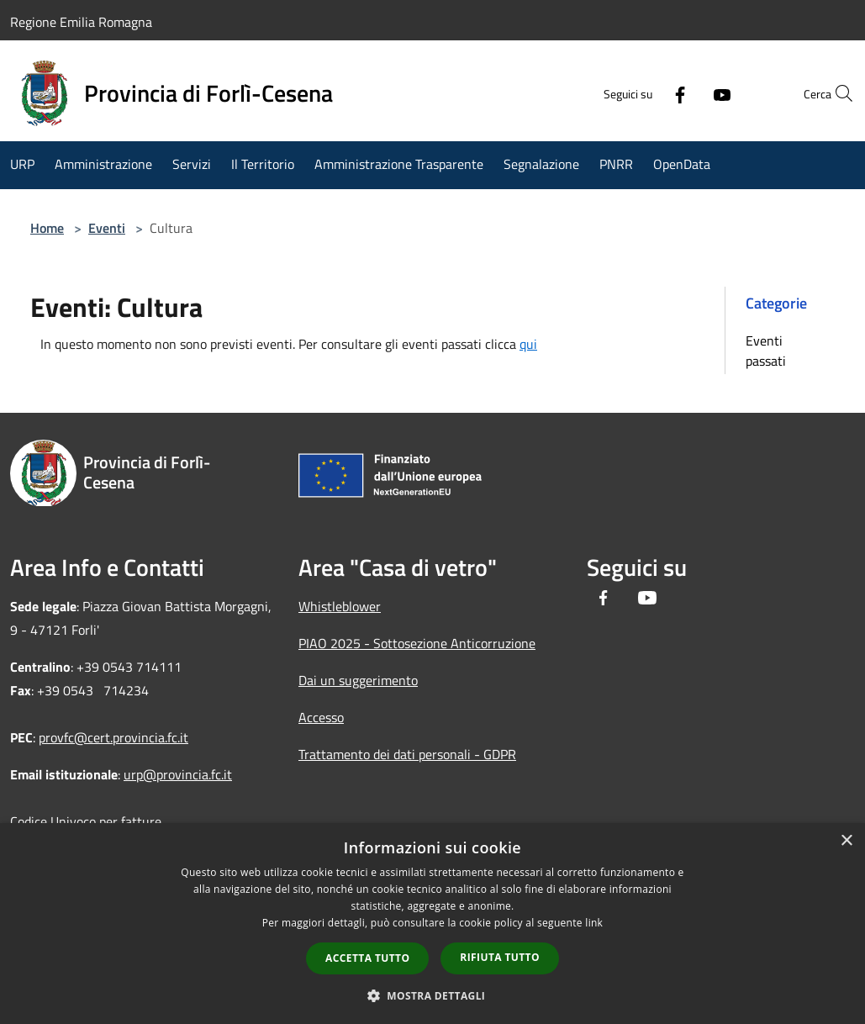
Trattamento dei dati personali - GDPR (407, 754)
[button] (433, 995)
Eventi (106, 228)
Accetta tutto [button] (367, 958)
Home (47, 228)
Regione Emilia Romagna (81, 22)
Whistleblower (339, 606)
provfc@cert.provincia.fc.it (113, 737)
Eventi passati (766, 350)
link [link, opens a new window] (594, 923)
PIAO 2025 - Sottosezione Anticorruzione (416, 643)
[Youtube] (685, 93)
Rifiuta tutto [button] (500, 957)
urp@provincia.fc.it (178, 774)
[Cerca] (835, 93)
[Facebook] (643, 93)
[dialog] (432, 923)
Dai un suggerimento (358, 680)
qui (528, 344)
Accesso (321, 717)
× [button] (846, 841)
